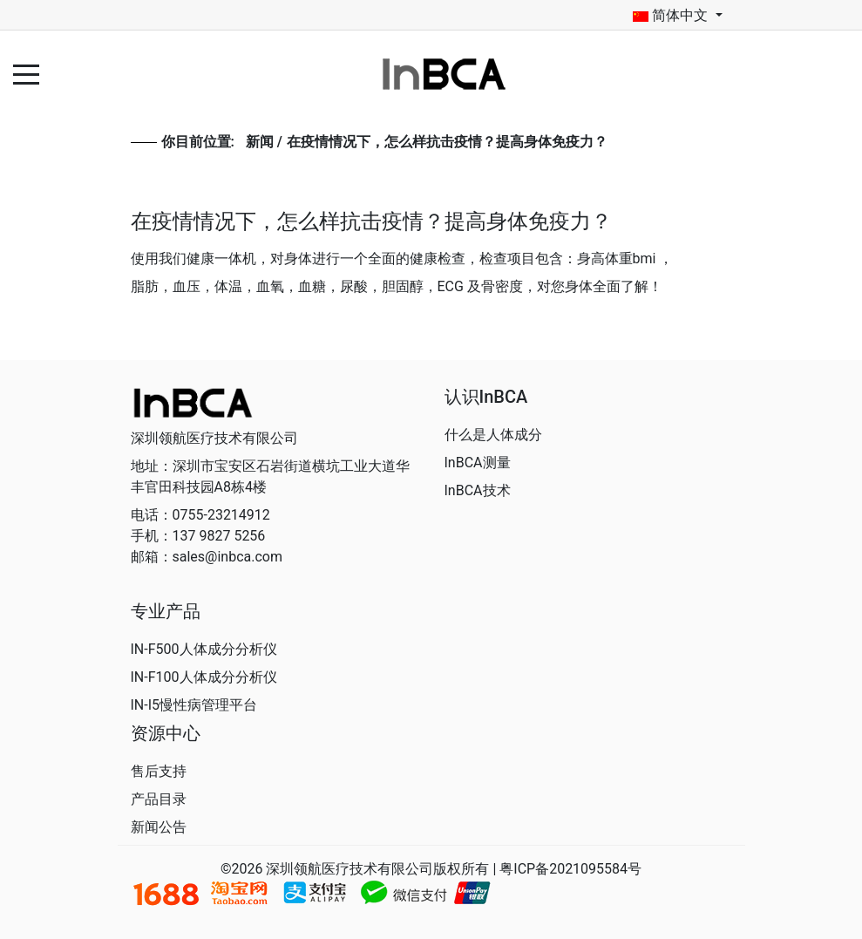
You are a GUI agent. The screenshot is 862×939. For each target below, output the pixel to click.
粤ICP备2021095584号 (570, 869)
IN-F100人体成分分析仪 (204, 677)
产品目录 (159, 799)
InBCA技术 (478, 490)
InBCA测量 (478, 462)
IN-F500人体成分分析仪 (204, 649)
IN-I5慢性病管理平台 (194, 705)
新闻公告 (159, 827)
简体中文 (671, 16)
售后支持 (159, 771)
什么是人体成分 (493, 434)
